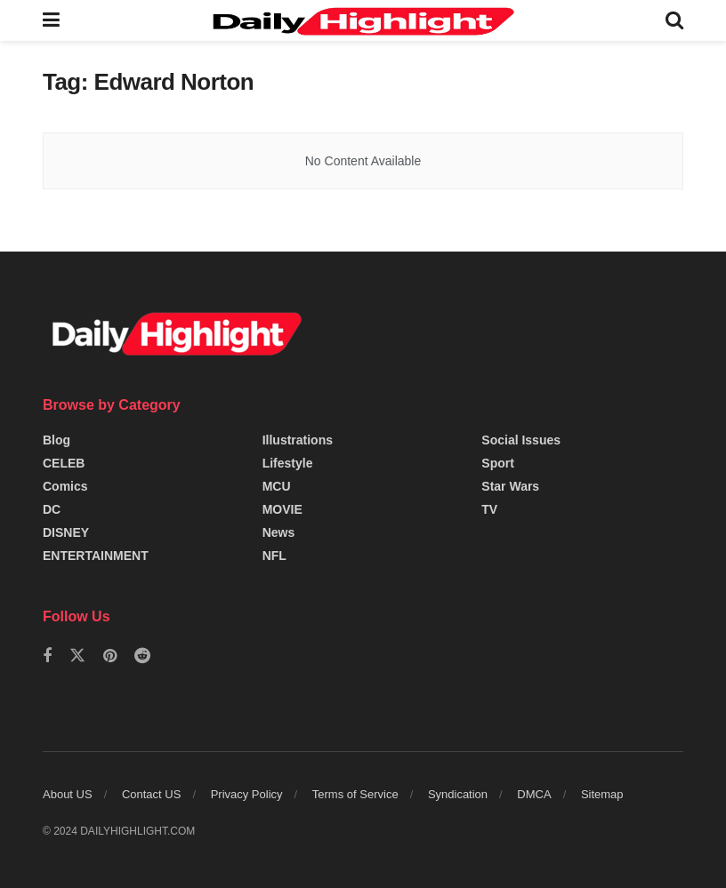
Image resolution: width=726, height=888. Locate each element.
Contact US (151, 794)
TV (489, 509)
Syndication (458, 794)
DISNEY (66, 532)
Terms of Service (355, 794)
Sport (497, 463)
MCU (276, 486)
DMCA (534, 794)
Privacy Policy (247, 794)
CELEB (64, 463)
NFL (274, 555)
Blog (56, 440)
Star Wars (510, 486)
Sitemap (602, 794)
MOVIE (282, 509)
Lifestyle (287, 463)
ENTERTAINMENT (96, 555)
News (278, 532)
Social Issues (521, 440)
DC (51, 509)
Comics (65, 486)
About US (68, 794)
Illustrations (297, 440)
